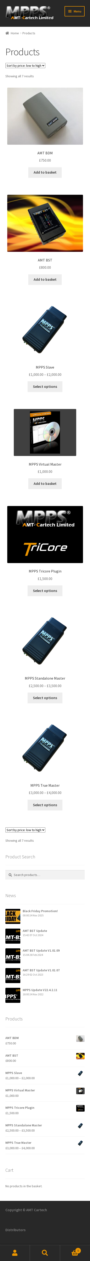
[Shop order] (25, 65)
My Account (15, 1253)
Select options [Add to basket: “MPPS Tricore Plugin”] (45, 590)
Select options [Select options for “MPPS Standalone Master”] (45, 697)
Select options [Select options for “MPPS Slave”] (45, 386)
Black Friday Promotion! (40, 911)
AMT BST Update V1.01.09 (41, 950)
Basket (70, 1249)
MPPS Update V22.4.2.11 (40, 990)
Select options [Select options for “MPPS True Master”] (45, 804)
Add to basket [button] (45, 172)
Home (15, 33)
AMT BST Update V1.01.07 (41, 970)
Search (45, 1253)
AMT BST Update (35, 931)
